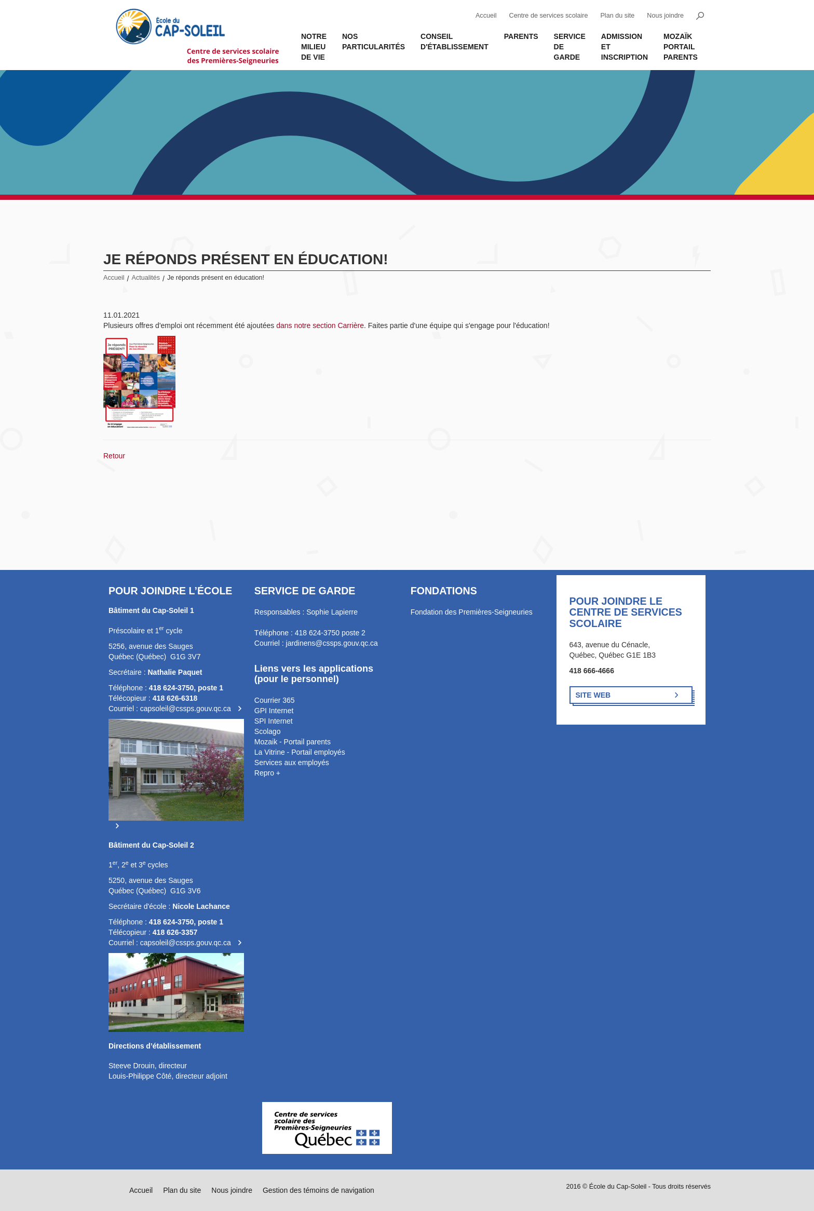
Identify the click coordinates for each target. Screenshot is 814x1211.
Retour (114, 456)
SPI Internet (273, 721)
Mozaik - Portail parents (292, 742)
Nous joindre (665, 15)
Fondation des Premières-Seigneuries (472, 612)
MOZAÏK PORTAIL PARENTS (680, 46)
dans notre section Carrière (320, 325)
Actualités (146, 277)
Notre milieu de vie (314, 46)
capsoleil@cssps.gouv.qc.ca (185, 708)
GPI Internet (273, 710)
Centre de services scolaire (548, 15)
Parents (521, 36)
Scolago (267, 731)
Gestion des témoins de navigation (318, 1190)
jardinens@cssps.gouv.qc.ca (332, 643)
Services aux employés (291, 762)
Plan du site (617, 15)
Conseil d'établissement (454, 41)
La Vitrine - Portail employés (299, 752)
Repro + (267, 773)
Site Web (593, 695)
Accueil (486, 15)
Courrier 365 (274, 700)
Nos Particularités (373, 41)
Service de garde (570, 46)
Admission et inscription (624, 46)
